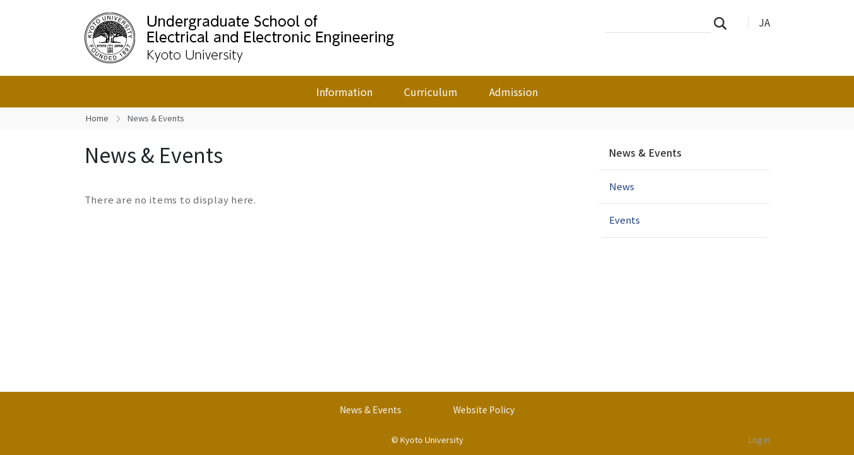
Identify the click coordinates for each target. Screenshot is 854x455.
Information (344, 91)
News (621, 186)
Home (97, 118)
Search (724, 23)
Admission (513, 91)
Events (624, 219)
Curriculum (431, 91)
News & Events (645, 152)
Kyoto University (431, 440)
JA (764, 22)
